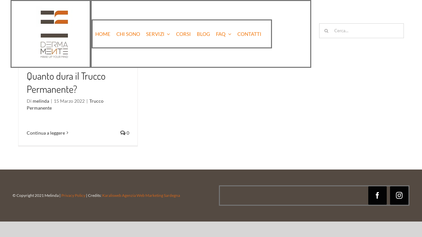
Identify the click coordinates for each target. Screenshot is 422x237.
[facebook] (377, 195)
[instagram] (399, 195)
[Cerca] (326, 30)
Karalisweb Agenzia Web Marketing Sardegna (141, 195)
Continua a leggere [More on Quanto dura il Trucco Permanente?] (46, 133)
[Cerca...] (361, 30)
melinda (41, 101)
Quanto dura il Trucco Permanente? (66, 82)
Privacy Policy (73, 195)
